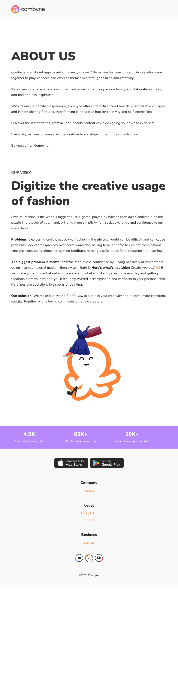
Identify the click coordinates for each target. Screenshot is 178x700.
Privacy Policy (89, 513)
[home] (28, 9)
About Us (89, 491)
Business (89, 543)
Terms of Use (89, 520)
